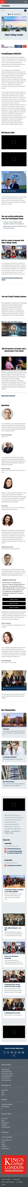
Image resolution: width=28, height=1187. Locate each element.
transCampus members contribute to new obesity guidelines (13, 891)
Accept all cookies (14, 607)
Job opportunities (5, 1127)
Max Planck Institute (8, 782)
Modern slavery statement (7, 1182)
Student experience (6, 1080)
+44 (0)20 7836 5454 (6, 1137)
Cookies (3, 1184)
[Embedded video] (14, 142)
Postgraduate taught (6, 1071)
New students (4, 1090)
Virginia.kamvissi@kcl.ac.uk (14, 849)
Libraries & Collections (7, 1104)
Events (3, 1120)
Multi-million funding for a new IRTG (12, 929)
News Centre (4, 1118)
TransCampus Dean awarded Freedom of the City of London (12, 985)
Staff (2, 1092)
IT (1, 1108)
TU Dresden (6, 729)
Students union (5, 1122)
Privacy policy (16, 1179)
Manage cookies (14, 599)
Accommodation (5, 1106)
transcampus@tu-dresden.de (14, 865)
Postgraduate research (7, 1073)
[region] (14, 593)
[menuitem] (14, 1069)
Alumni (3, 1094)
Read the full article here (8, 396)
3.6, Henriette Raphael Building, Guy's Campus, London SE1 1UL (14, 852)
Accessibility (19, 1182)
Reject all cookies (14, 603)
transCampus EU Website (10, 757)
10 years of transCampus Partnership (11, 957)
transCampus (5, 6)
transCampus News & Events (12, 1013)
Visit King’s (4, 1125)
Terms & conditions (6, 1179)
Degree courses (5, 1069)
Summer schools (5, 1078)
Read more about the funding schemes (11, 322)
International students (6, 1075)
